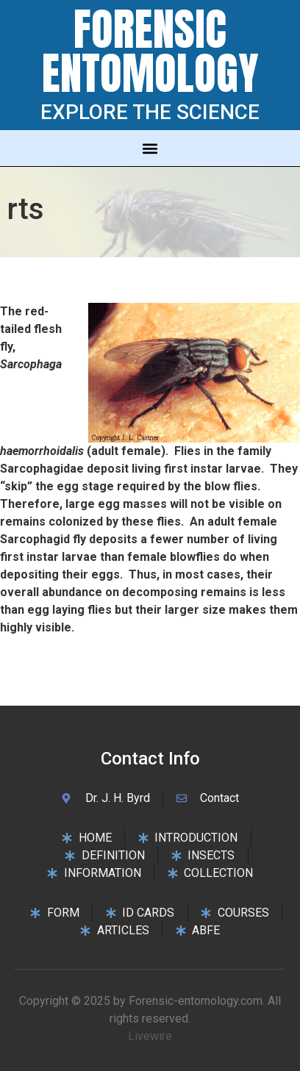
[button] (150, 148)
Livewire (150, 1036)
